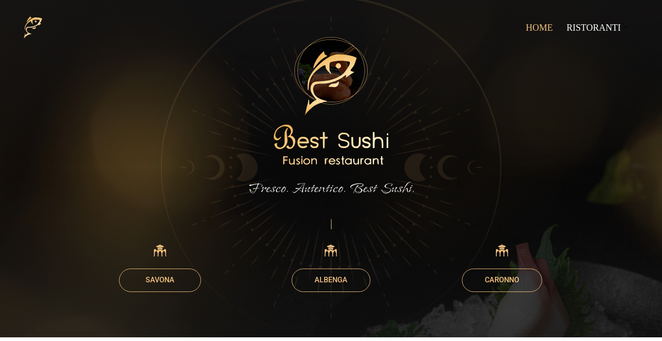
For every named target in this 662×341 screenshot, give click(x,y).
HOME (539, 27)
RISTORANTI (597, 27)
